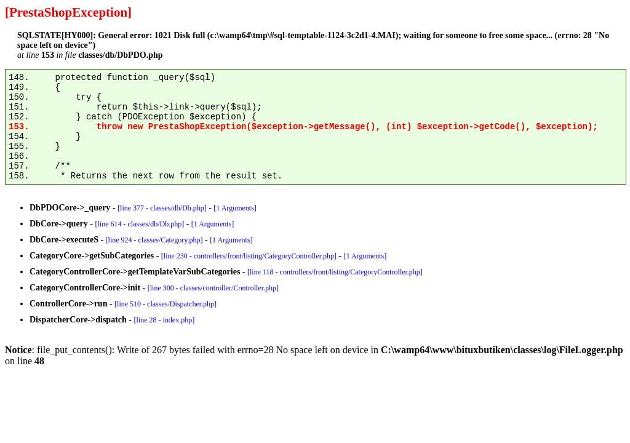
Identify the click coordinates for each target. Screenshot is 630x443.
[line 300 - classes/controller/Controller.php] (213, 288)
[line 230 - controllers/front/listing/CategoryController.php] (249, 256)
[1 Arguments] (234, 208)
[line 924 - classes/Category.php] (154, 240)
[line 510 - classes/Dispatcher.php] (165, 304)
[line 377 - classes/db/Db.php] (162, 208)
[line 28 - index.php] (164, 320)
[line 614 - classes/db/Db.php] (140, 224)
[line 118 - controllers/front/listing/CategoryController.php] (335, 272)
